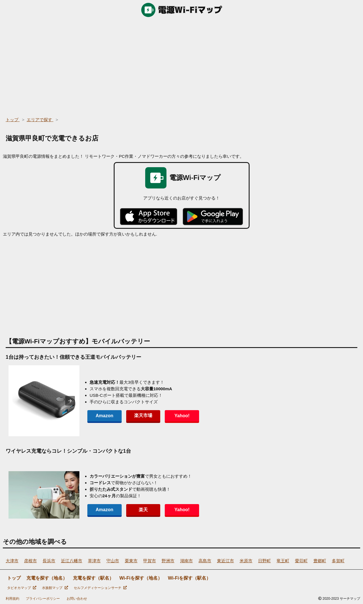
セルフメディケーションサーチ (100, 588)
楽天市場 (143, 415)
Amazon (104, 415)
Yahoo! (181, 415)
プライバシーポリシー (43, 599)
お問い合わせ (77, 599)
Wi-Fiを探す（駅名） (189, 578)
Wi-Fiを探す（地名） (140, 578)
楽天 (142, 509)
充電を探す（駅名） (93, 578)
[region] (181, 65)
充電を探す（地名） (46, 578)
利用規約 (12, 599)
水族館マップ (55, 588)
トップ (14, 578)
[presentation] (70, 401)
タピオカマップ (21, 588)
